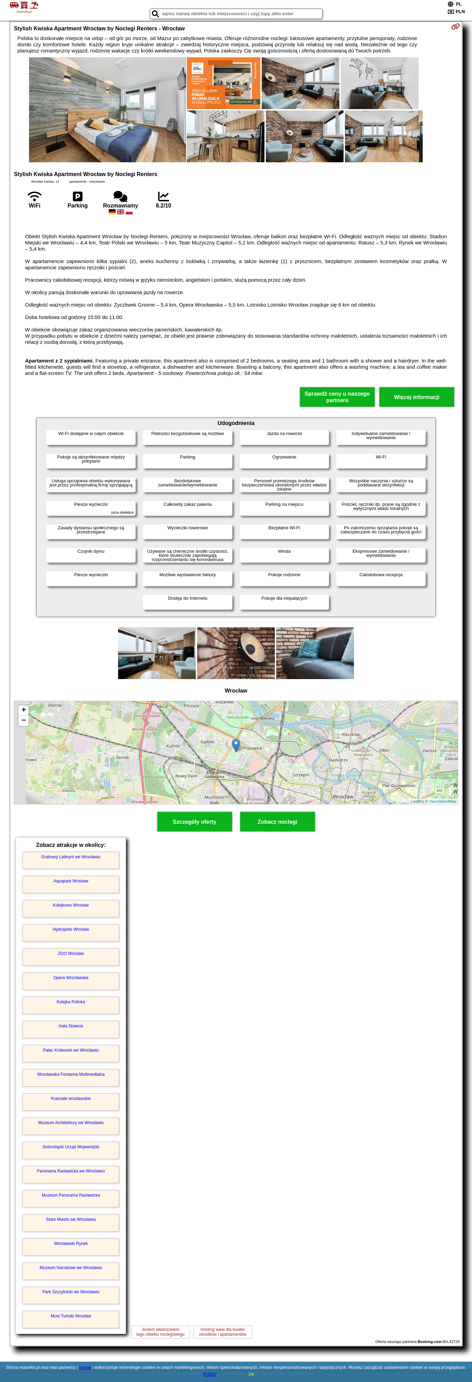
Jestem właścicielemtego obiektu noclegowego (160, 1332)
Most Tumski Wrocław (71, 1316)
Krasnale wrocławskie (71, 1098)
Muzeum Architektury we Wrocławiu (71, 1122)
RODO (209, 1374)
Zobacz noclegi (278, 822)
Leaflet (416, 801)
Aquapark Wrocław (71, 881)
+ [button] (23, 710)
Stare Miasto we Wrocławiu (71, 1219)
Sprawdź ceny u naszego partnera (337, 397)
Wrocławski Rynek (71, 1243)
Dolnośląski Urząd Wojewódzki (70, 1146)
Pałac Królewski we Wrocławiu (71, 1050)
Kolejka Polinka (71, 1001)
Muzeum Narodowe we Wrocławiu (71, 1267)
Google (85, 1367)
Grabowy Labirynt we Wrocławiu (70, 856)
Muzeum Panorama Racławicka (71, 1195)
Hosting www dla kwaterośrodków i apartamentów (222, 1332)
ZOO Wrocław (71, 953)
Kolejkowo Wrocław (71, 905)
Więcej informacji (416, 397)
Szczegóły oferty (194, 822)
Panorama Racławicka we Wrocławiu (71, 1171)
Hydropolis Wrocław (70, 929)
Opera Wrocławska (71, 977)
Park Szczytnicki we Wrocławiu (70, 1291)
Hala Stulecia (71, 1026)
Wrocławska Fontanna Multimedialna (71, 1074)
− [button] (23, 721)
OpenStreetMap (442, 801)
